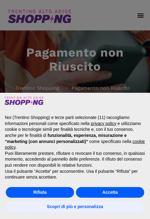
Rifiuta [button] (40, 192)
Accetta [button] (110, 192)
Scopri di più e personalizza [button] (75, 206)
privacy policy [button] (103, 123)
